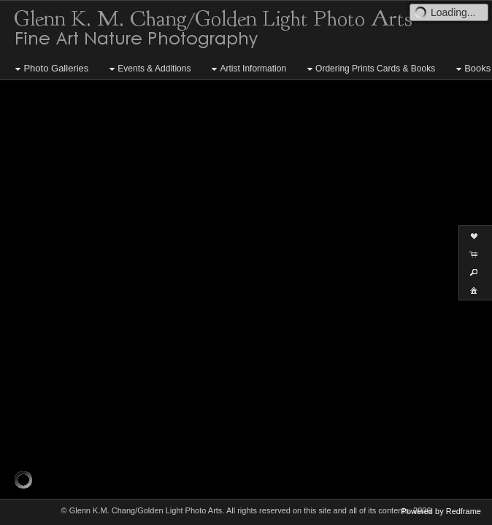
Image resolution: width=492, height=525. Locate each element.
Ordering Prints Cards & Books (369, 69)
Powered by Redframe (441, 511)
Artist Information (247, 69)
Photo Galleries (50, 69)
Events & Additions (148, 69)
